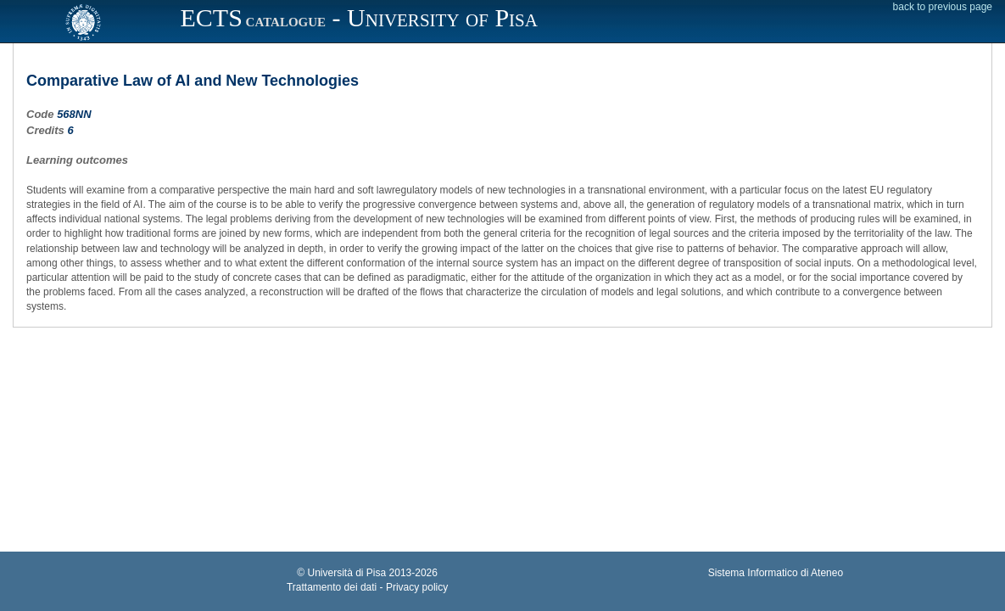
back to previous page (942, 7)
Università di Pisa (347, 573)
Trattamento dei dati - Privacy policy (367, 587)
